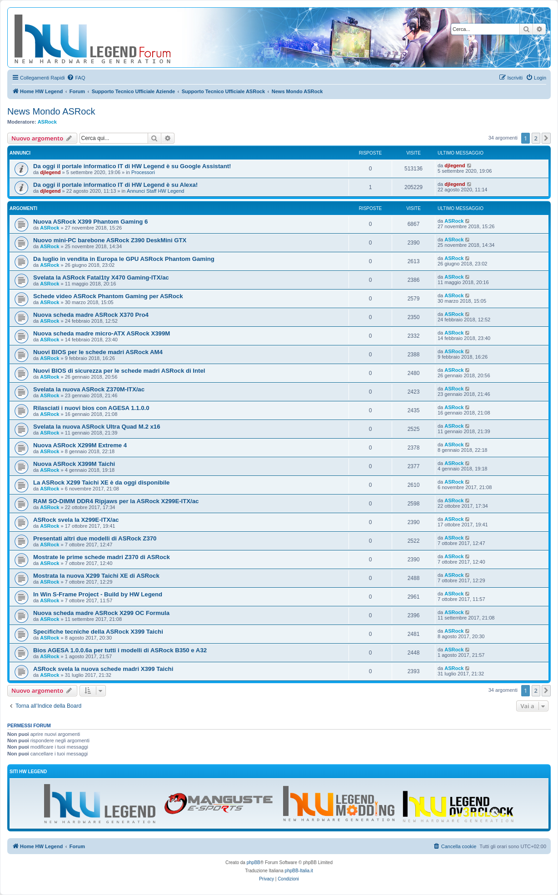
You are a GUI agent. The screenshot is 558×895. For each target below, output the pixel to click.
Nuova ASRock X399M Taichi (74, 463)
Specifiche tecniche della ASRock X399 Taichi (98, 631)
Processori (143, 172)
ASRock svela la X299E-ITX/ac (76, 519)
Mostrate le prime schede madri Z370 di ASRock (101, 557)
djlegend (50, 172)
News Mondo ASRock (51, 111)
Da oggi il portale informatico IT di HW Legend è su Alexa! (115, 184)
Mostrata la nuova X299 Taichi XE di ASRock (96, 575)
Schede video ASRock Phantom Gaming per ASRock (108, 296)
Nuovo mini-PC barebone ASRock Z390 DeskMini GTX (109, 240)
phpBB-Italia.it (299, 870)
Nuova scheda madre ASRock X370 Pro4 (91, 314)
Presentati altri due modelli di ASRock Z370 (94, 538)
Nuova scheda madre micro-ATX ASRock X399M (101, 333)
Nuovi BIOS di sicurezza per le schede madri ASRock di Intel (119, 370)
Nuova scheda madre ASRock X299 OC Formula (101, 613)
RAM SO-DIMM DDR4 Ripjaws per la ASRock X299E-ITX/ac (116, 501)
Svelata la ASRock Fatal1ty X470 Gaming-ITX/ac (101, 277)
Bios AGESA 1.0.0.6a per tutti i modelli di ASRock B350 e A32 (120, 650)
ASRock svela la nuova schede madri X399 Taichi (103, 668)
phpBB (253, 862)
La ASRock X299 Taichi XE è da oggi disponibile (101, 482)
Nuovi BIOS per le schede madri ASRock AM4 (98, 352)
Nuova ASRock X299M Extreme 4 (80, 445)
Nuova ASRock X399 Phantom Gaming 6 (90, 221)
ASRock (47, 122)
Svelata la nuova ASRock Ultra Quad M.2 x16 (96, 426)
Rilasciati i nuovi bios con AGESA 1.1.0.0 (91, 408)
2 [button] (536, 138)
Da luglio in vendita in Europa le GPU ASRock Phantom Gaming (123, 258)
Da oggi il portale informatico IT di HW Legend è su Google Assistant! (132, 166)
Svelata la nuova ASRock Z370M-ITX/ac (88, 389)
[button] (546, 138)
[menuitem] (76, 77)
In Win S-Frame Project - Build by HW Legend (97, 594)
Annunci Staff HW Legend (155, 191)
